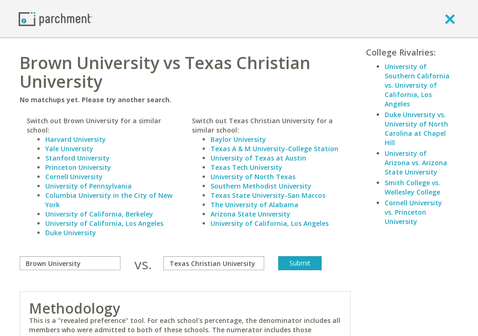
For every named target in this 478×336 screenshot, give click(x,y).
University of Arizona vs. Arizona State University (416, 162)
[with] (213, 263)
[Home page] (55, 18)
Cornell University (74, 176)
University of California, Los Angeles (104, 223)
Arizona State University (250, 214)
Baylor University (238, 139)
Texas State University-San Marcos (268, 195)
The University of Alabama (254, 204)
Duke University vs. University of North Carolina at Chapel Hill (416, 128)
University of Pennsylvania (88, 186)
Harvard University (75, 139)
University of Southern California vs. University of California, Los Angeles (417, 85)
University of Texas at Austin (258, 158)
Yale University (69, 148)
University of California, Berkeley (99, 214)
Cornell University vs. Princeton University (413, 212)
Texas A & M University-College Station (274, 148)
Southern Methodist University (261, 186)
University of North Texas (253, 176)
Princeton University (78, 167)
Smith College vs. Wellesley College (412, 187)
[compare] (70, 263)
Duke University (70, 232)
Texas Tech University (246, 167)
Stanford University (77, 158)
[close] (450, 18)
